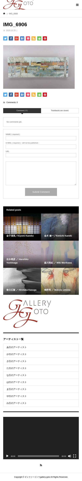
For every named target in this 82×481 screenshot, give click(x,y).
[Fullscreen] (74, 456)
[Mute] (69, 456)
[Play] (7, 456)
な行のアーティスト (17, 375)
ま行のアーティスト (17, 389)
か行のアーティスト (17, 354)
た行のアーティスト (17, 368)
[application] (41, 438)
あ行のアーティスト (17, 347)
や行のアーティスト (17, 396)
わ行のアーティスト (17, 403)
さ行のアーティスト (17, 361)
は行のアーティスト (17, 382)
